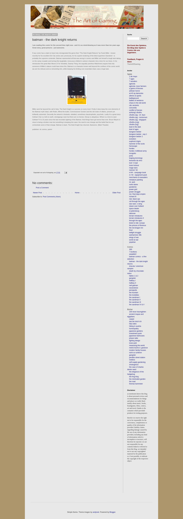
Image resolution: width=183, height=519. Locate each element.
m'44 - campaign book (137, 173)
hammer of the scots (137, 144)
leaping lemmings (135, 158)
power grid (133, 189)
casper (131, 319)
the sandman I (134, 297)
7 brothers (133, 252)
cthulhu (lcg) (133, 124)
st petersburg (134, 211)
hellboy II (132, 283)
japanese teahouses (137, 336)
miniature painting (136, 180)
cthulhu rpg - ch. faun (137, 115)
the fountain (133, 293)
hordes (131, 149)
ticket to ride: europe (137, 223)
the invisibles (134, 295)
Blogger (112, 512)
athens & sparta (135, 96)
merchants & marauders (138, 177)
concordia (133, 108)
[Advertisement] (140, 481)
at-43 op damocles (136, 93)
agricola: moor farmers (137, 86)
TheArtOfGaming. (134, 64)
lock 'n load (133, 163)
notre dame (133, 185)
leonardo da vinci (135, 161)
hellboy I (132, 281)
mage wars (133, 168)
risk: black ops (134, 199)
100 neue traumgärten (137, 312)
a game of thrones (136, 88)
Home (77, 193)
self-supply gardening (137, 362)
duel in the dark (135, 127)
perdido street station (137, 357)
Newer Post (37, 193)
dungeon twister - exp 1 (138, 134)
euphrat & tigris (135, 141)
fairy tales (132, 324)
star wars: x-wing (135, 204)
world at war (133, 240)
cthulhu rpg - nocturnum (138, 117)
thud (130, 230)
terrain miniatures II (136, 218)
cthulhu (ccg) (134, 122)
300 (130, 249)
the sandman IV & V (136, 305)
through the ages (135, 221)
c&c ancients (134, 105)
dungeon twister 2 (136, 137)
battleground (134, 98)
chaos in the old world (137, 103)
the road (132, 381)
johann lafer (133, 338)
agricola (132, 84)
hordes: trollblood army (138, 151)
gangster (132, 278)
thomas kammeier (136, 384)
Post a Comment (42, 188)
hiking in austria (135, 326)
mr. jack (132, 182)
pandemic (133, 187)
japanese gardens (136, 331)
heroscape (133, 146)
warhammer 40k (135, 235)
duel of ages (133, 129)
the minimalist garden (137, 379)
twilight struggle (135, 233)
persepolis (133, 290)
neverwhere (133, 288)
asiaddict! (132, 254)
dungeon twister (135, 132)
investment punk (135, 333)
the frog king (134, 377)
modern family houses (137, 350)
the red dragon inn (136, 228)
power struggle (134, 192)
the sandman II (134, 300)
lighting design (134, 341)
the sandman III (135, 302)
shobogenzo (133, 365)
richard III (132, 197)
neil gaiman (133, 285)
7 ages (131, 79)
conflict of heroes (135, 110)
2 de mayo (133, 76)
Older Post (116, 193)
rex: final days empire (137, 194)
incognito (132, 153)
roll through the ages (137, 201)
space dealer (134, 209)
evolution (132, 139)
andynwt (96, 512)
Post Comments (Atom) (52, 197)
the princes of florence (137, 225)
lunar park (133, 343)
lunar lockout (134, 165)
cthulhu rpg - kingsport (137, 120)
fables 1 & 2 (133, 276)
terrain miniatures (135, 216)
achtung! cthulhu (135, 112)
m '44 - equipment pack (138, 175)
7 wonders (133, 81)
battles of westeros (136, 100)
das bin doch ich (135, 321)
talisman (132, 213)
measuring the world (137, 345)
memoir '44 (133, 170)
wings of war (134, 237)
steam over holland (136, 206)
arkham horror (134, 91)
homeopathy (134, 329)
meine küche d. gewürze (138, 348)
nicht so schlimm (135, 353)
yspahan (132, 242)
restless (132, 360)
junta (131, 156)
